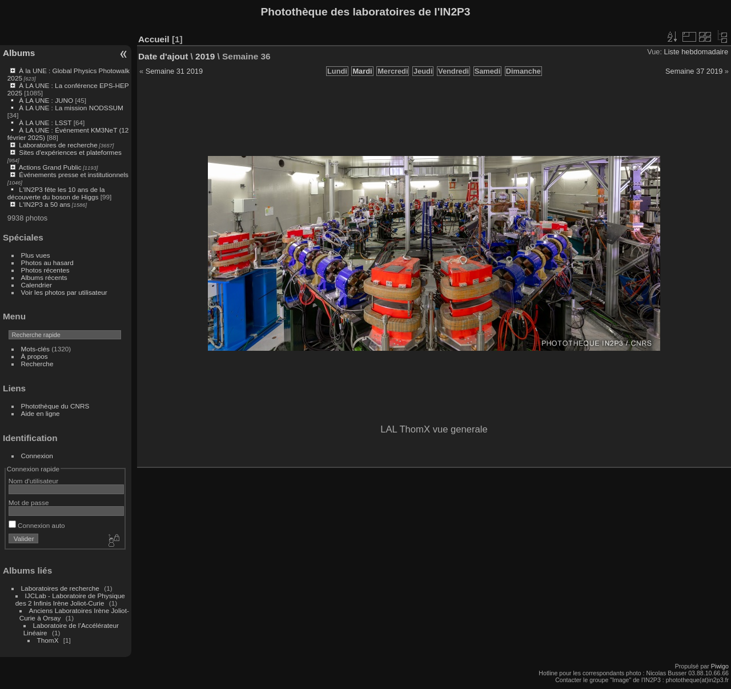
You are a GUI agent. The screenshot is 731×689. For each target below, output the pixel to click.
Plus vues (35, 255)
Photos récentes (45, 270)
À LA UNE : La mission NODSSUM (71, 107)
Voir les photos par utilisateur (64, 292)
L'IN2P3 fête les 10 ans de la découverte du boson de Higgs (56, 193)
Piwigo (720, 666)
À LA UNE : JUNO (47, 100)
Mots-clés (35, 348)
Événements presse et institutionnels (73, 174)
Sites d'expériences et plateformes (70, 152)
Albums (19, 53)
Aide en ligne (40, 413)
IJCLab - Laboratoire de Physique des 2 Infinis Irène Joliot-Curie (70, 599)
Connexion (37, 455)
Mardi (362, 71)
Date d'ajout (163, 56)
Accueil (154, 39)
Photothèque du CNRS (55, 406)
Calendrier (36, 285)
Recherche (37, 363)
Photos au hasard (47, 262)
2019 (205, 56)
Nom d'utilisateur (33, 480)
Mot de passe (29, 502)
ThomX (48, 640)
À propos (34, 356)
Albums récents (44, 277)
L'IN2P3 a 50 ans (44, 204)
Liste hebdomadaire (696, 51)
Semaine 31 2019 (174, 71)
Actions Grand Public (50, 167)
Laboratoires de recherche (58, 145)
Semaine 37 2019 (693, 71)
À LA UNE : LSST (45, 122)
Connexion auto (37, 525)
